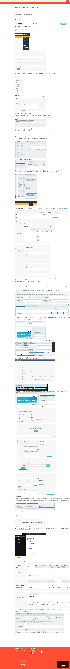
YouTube (33, 653)
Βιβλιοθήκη (35, 2)
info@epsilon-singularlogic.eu (27, 663)
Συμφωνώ (62, 665)
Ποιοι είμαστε (31, 2)
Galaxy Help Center (40, 2)
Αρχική (28, 2)
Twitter (33, 650)
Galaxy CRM (16, 638)
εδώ (24, 16)
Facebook (33, 651)
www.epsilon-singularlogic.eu (24, 665)
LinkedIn (33, 652)
